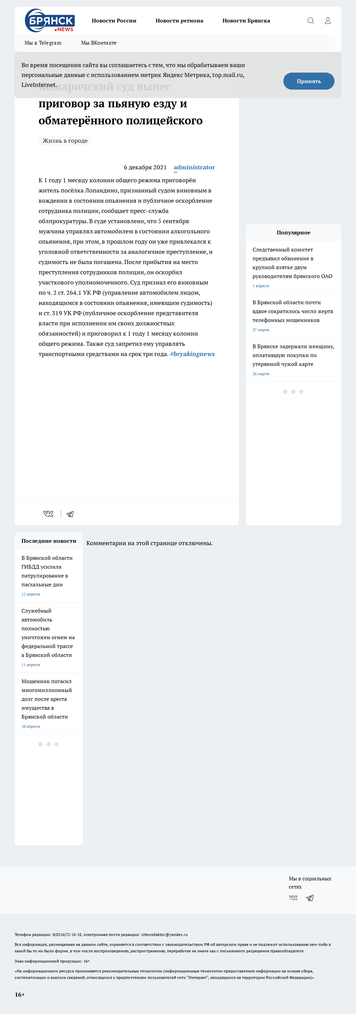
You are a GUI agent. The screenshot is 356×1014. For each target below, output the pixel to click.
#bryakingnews (192, 354)
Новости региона (179, 20)
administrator (194, 167)
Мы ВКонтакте (99, 43)
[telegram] (72, 514)
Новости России (114, 20)
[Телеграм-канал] (310, 898)
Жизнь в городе (65, 140)
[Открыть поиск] (310, 20)
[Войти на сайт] (327, 20)
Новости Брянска (246, 20)
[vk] (49, 514)
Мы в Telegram (43, 43)
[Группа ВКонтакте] (293, 898)
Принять (309, 81)
